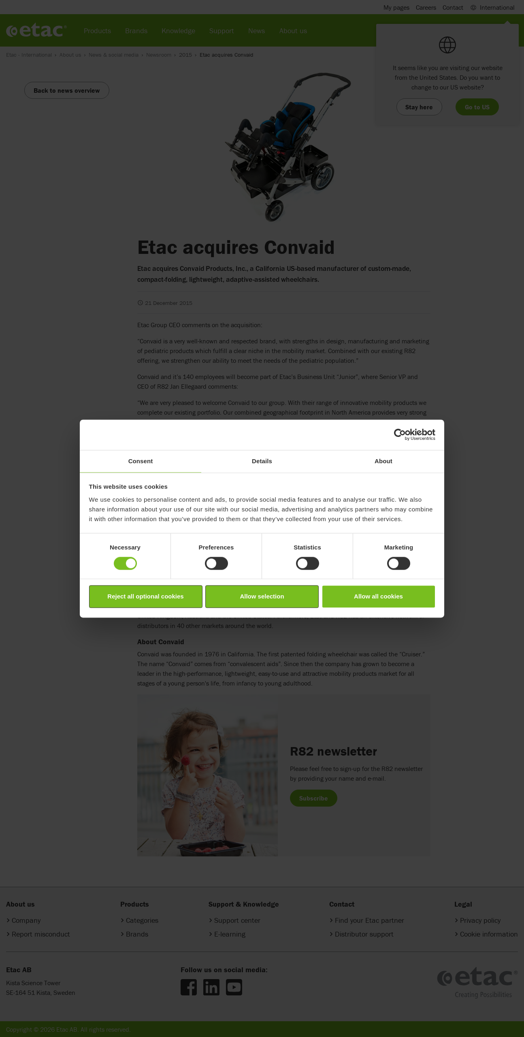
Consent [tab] (140, 461)
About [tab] (383, 461)
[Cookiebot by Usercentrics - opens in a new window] (399, 434)
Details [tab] (262, 461)
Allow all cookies (378, 596)
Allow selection (262, 596)
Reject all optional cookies (145, 596)
